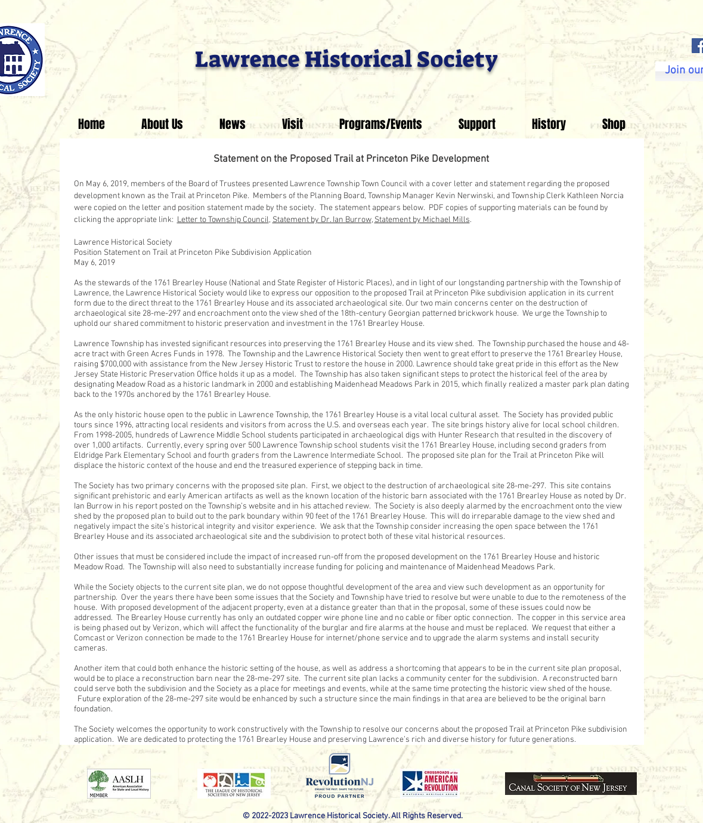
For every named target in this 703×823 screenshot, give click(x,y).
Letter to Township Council (223, 220)
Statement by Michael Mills (422, 220)
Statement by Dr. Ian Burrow (321, 220)
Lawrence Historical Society (346, 59)
